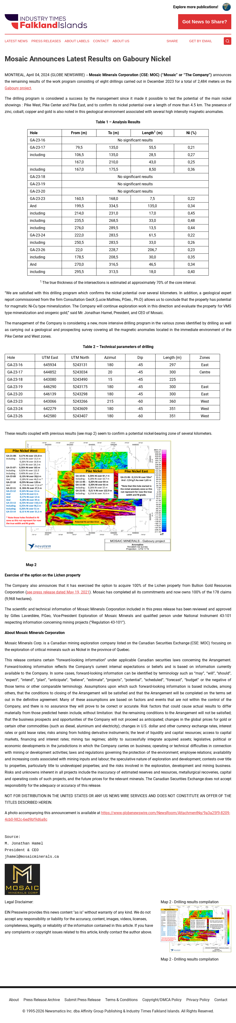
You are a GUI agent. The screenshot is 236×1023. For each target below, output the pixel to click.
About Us (120, 41)
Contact (101, 41)
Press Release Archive (42, 1000)
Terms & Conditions (121, 1000)
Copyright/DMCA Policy (162, 1000)
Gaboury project (18, 88)
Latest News (16, 41)
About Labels (77, 41)
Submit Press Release (82, 1000)
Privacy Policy (198, 1000)
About (14, 1000)
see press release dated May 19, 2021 (58, 592)
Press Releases (46, 41)
